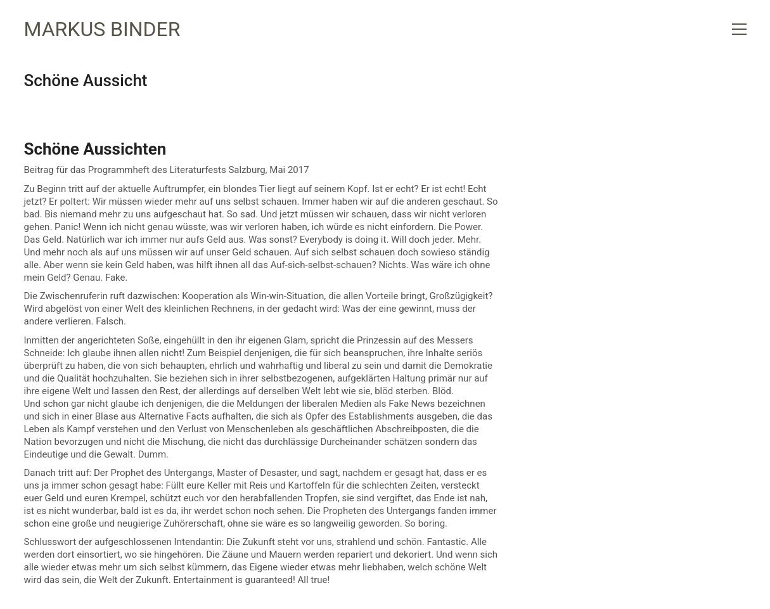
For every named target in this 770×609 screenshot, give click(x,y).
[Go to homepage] (102, 29)
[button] (739, 29)
